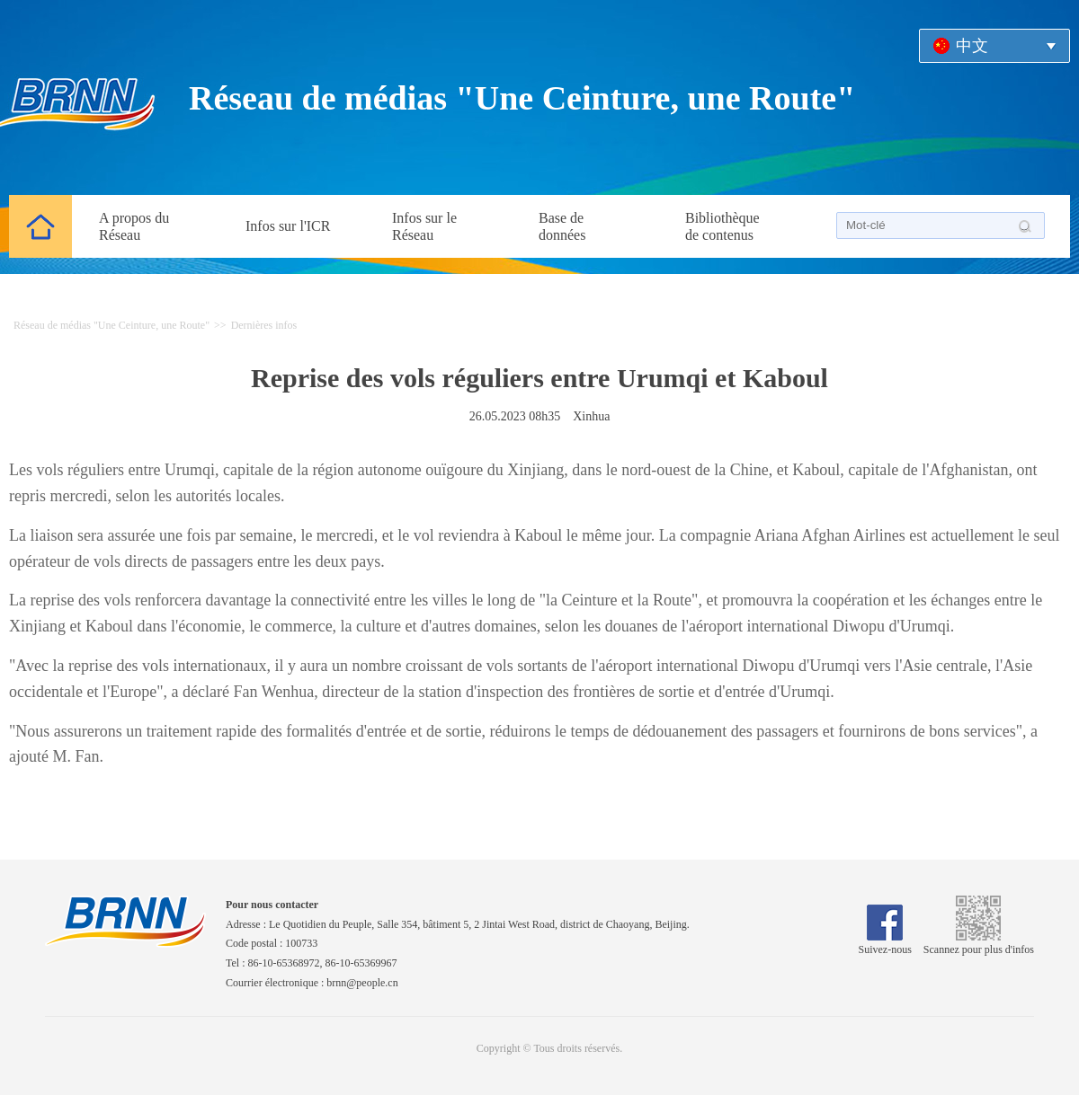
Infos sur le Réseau (424, 226)
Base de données (562, 226)
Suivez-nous (885, 943)
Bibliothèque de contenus (722, 226)
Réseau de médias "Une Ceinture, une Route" (522, 98)
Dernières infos (264, 325)
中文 (972, 46)
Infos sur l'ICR (287, 226)
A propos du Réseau (134, 226)
